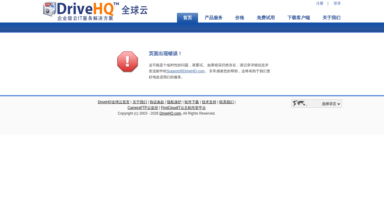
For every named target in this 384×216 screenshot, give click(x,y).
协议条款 (157, 102)
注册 (319, 3)
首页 (187, 17)
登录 (337, 3)
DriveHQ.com (170, 113)
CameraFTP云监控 (143, 108)
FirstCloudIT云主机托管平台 (183, 108)
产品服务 (214, 17)
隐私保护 (174, 102)
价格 (239, 17)
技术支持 (209, 102)
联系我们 (226, 102)
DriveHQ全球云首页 (114, 102)
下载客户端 (298, 17)
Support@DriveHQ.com (186, 71)
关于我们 (331, 17)
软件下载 (191, 102)
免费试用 (266, 17)
